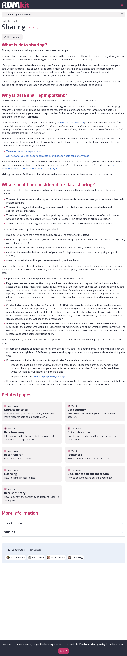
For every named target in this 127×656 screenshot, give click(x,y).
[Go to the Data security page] (95, 410)
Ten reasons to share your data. (23, 151)
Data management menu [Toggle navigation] (63, 14)
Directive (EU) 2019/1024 (69, 122)
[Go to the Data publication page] (95, 432)
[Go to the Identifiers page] (95, 455)
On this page (12, 37)
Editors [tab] (35, 549)
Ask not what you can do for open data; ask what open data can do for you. (46, 155)
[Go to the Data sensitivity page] (31, 493)
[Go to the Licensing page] (31, 474)
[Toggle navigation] (122, 5)
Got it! (63, 651)
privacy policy (97, 644)
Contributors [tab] (16, 549)
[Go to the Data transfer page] (31, 455)
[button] (29, 27)
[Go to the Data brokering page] (31, 432)
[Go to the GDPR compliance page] (31, 410)
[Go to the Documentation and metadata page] (95, 474)
